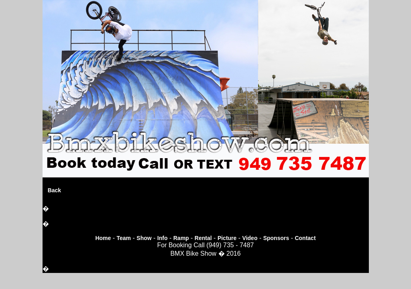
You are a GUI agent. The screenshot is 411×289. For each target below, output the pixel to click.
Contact (305, 238)
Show (143, 238)
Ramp (181, 238)
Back (54, 190)
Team (124, 238)
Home (103, 238)
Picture (227, 238)
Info (162, 238)
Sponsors (276, 238)
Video (250, 238)
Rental (203, 238)
